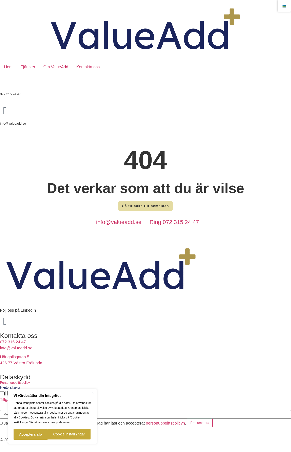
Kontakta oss (88, 67)
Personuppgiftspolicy (15, 382)
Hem (8, 67)
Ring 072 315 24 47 (174, 222)
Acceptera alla (72, 434)
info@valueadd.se (118, 222)
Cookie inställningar (34, 434)
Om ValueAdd (55, 67)
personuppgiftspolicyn (165, 423)
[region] (52, 417)
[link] (145, 387)
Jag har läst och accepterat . (139, 423)
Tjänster (28, 67)
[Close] (92, 393)
